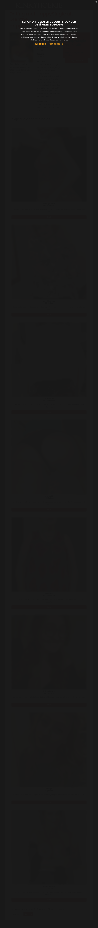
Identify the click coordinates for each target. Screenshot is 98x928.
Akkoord (40, 43)
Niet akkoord (56, 43)
